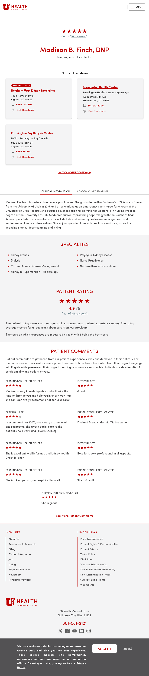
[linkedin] (81, 631)
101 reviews (78, 36)
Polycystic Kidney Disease (96, 255)
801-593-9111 (23, 151)
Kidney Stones (20, 255)
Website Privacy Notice (93, 564)
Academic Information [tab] (92, 191)
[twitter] (60, 631)
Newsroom (15, 574)
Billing (12, 549)
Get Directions (25, 110)
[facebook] (67, 631)
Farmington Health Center (100, 87)
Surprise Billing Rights (92, 579)
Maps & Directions (19, 569)
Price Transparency (91, 539)
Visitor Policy (87, 554)
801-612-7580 (24, 104)
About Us (14, 539)
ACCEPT (104, 648)
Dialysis (15, 260)
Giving (12, 564)
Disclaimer (86, 559)
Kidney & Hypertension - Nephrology (34, 271)
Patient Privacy (89, 549)
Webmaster (87, 584)
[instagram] (88, 631)
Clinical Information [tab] (55, 191)
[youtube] (74, 631)
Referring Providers (20, 579)
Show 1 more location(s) (74, 172)
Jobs (11, 559)
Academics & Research (22, 544)
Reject (128, 648)
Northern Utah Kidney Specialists (33, 90)
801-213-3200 (96, 105)
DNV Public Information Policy (97, 569)
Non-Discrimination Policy (95, 574)
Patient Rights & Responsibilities (99, 544)
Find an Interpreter (20, 554)
